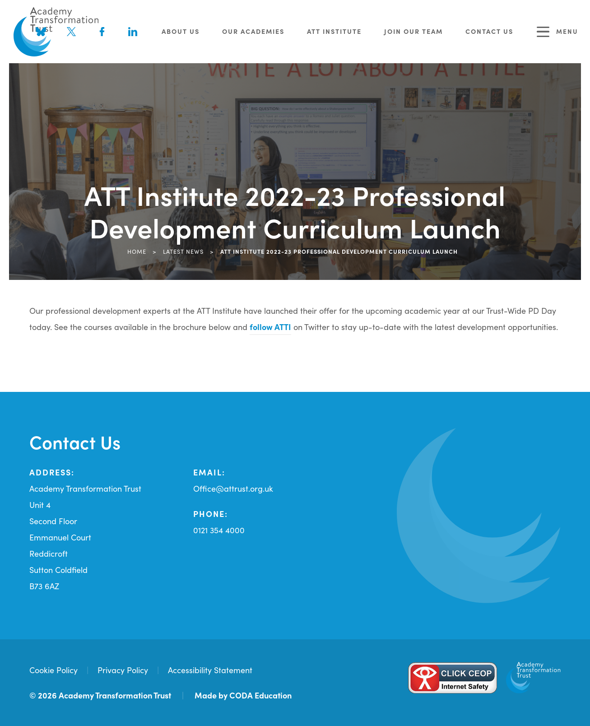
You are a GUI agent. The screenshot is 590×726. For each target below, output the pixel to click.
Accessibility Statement (210, 669)
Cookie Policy (53, 669)
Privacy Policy (123, 669)
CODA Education (260, 695)
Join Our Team (413, 31)
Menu (557, 32)
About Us (181, 31)
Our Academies (253, 31)
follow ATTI (270, 326)
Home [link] (136, 251)
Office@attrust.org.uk (233, 488)
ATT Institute (334, 31)
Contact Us (489, 31)
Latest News (183, 251)
